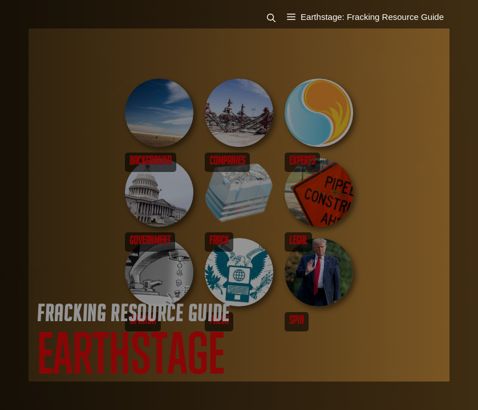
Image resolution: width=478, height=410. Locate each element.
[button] (277, 17)
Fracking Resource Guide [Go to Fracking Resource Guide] (133, 316)
